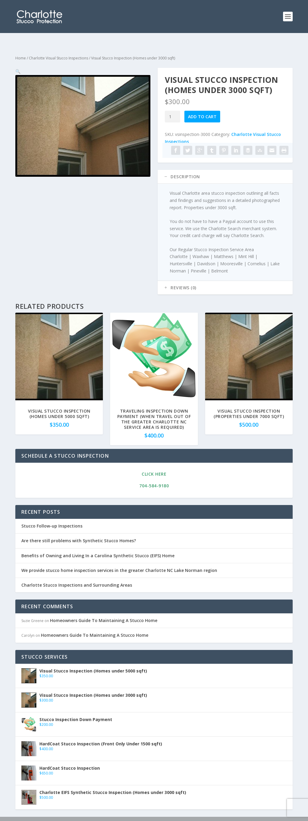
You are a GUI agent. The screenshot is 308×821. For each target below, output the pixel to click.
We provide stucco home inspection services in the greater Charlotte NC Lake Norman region (119, 561)
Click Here (154, 464)
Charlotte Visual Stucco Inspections (58, 48)
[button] (140, 67)
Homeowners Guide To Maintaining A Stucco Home (103, 611)
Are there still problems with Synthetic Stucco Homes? (78, 531)
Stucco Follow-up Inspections (51, 516)
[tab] (225, 167)
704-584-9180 (154, 476)
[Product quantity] (172, 107)
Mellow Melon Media (59, 814)
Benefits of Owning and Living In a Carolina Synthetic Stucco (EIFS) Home (97, 546)
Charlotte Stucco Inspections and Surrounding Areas (76, 575)
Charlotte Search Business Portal (140, 814)
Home (20, 48)
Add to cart (202, 107)
